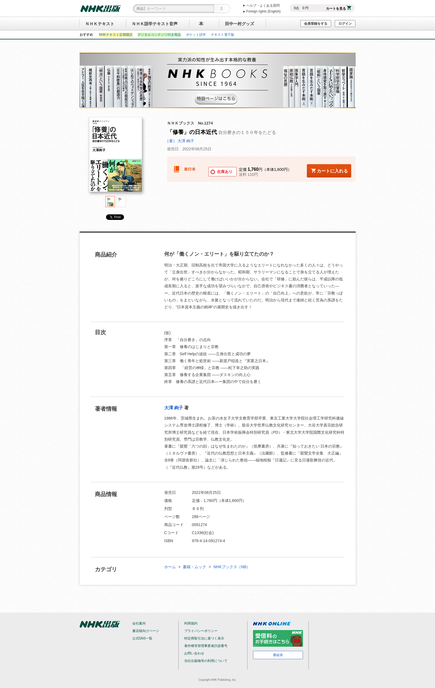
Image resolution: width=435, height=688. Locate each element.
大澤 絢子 (173, 407)
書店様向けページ (145, 631)
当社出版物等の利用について (205, 661)
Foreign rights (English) (263, 11)
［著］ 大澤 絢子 (179, 141)
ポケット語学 (196, 35)
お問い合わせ (194, 653)
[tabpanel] (116, 156)
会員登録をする (315, 24)
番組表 (278, 655)
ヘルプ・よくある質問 (263, 5)
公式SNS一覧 (142, 638)
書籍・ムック (194, 567)
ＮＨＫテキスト (99, 23)
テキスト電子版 (222, 35)
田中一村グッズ (239, 23)
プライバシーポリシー (201, 631)
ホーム (170, 567)
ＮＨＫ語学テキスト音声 (155, 23)
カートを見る (338, 9)
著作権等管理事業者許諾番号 (205, 646)
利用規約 (191, 623)
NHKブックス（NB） (231, 567)
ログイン (345, 24)
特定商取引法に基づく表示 (204, 638)
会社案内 (139, 623)
